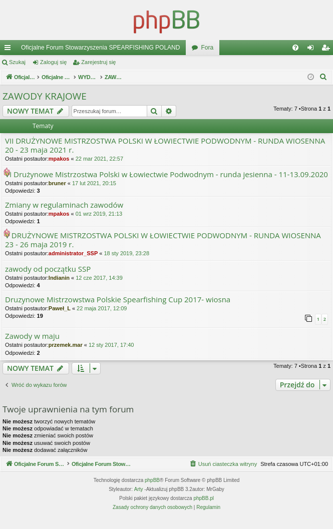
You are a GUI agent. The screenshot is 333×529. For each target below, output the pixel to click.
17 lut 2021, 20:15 (94, 183)
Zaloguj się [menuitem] (312, 49)
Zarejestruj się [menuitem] (327, 49)
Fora (207, 47)
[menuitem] (295, 47)
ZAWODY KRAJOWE (45, 96)
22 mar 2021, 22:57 (99, 159)
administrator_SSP (73, 253)
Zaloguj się (53, 62)
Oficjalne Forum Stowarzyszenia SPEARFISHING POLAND (100, 47)
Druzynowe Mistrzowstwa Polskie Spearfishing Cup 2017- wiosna (117, 299)
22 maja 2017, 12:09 (102, 308)
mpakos (59, 159)
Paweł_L (60, 308)
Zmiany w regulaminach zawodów (64, 205)
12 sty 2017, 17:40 (111, 345)
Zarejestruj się (98, 62)
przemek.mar (66, 345)
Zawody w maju (32, 336)
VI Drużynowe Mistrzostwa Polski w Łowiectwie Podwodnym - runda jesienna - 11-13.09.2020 (166, 174)
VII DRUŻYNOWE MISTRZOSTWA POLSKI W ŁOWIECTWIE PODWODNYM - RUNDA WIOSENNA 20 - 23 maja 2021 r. (165, 145)
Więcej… (9, 49)
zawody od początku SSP (48, 269)
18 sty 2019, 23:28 (126, 253)
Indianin (59, 278)
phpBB (152, 492)
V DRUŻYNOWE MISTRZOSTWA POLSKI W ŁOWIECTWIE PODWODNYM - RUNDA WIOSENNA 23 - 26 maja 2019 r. (163, 240)
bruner (57, 183)
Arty (138, 501)
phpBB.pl (203, 510)
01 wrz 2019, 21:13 (99, 214)
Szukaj (17, 62)
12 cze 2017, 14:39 (99, 278)
